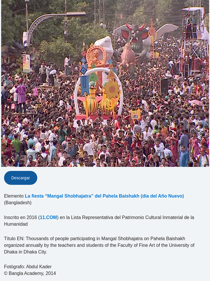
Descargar (20, 178)
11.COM (48, 217)
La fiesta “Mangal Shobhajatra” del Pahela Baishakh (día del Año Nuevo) (104, 196)
